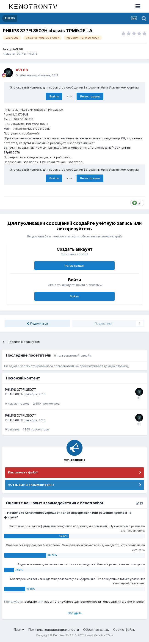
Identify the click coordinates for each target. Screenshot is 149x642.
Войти (54, 96)
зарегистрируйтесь (58, 601)
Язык (19, 629)
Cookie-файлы (124, 629)
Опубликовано (37, 75)
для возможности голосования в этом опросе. (108, 601)
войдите (31, 601)
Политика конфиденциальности (53, 629)
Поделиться (37, 323)
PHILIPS (32, 53)
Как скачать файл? (23, 472)
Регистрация (90, 96)
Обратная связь (96, 629)
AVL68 (18, 49)
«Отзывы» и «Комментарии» (31, 484)
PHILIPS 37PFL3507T (20, 390)
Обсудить (75, 613)
